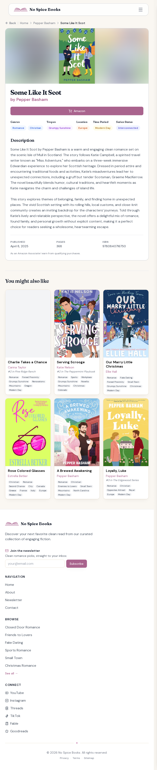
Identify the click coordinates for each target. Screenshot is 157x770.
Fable (11, 723)
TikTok (12, 716)
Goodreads (16, 731)
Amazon (77, 111)
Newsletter (13, 600)
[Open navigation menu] (140, 9)
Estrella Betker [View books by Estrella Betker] (18, 476)
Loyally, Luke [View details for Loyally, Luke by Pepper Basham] (116, 470)
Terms (76, 758)
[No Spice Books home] (37, 9)
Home (24, 23)
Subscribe (77, 564)
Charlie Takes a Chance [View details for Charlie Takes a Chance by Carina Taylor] (27, 362)
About (10, 592)
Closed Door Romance (22, 627)
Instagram (15, 700)
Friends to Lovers (18, 635)
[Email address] (35, 564)
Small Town (13, 658)
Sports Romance (18, 650)
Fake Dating (14, 642)
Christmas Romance (20, 665)
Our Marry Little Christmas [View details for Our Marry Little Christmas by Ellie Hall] (119, 364)
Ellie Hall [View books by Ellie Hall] (111, 372)
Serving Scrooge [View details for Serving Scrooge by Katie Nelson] (71, 362)
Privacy (64, 758)
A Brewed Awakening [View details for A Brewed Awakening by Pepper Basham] (74, 470)
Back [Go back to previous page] (10, 23)
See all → (11, 673)
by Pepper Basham (29, 99)
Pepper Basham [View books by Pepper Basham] (68, 476)
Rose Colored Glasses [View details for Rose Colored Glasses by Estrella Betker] (26, 470)
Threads (14, 708)
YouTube (14, 693)
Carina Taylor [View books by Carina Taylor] (17, 367)
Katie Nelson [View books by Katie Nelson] (65, 367)
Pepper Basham (44, 23)
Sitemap (89, 758)
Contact (11, 607)
